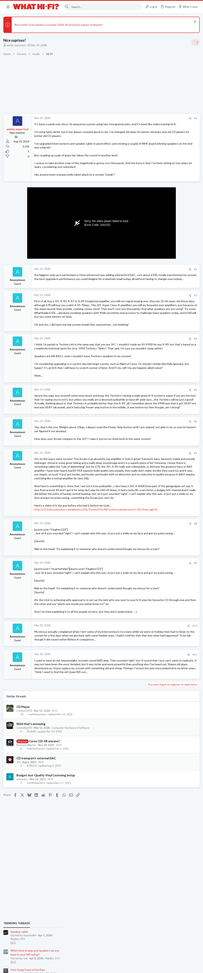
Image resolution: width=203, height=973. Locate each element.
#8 (131, 599)
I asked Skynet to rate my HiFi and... (168, 490)
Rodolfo (32, 841)
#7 (131, 505)
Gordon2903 (25, 821)
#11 (130, 757)
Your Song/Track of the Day (164, 281)
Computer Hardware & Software (71, 838)
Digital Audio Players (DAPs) (164, 437)
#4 (131, 363)
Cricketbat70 (25, 838)
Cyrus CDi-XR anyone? (45, 851)
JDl (19, 872)
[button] (8, 6)
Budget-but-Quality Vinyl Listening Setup (46, 885)
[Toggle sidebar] (195, 42)
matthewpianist (38, 824)
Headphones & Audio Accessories (166, 448)
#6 (131, 469)
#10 (130, 724)
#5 (131, 426)
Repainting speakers (159, 323)
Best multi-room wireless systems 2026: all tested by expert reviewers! (59, 24)
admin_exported (16, 45)
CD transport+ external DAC (36, 868)
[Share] (126, 118)
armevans (22, 889)
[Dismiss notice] (194, 22)
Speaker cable (155, 243)
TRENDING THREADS (153, 235)
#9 (131, 646)
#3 (131, 308)
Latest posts (149, 398)
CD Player (24, 817)
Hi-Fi (55, 821)
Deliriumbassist (36, 859)
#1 (131, 118)
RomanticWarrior (27, 855)
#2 (131, 277)
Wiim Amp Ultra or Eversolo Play (166, 406)
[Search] (102, 6)
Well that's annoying (31, 834)
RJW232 (33, 876)
